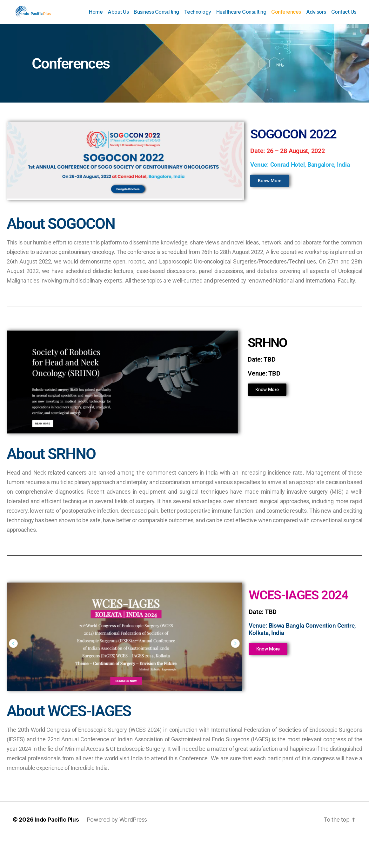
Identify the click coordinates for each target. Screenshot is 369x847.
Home (96, 17)
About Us (118, 17)
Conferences (286, 17)
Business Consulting (156, 17)
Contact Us (343, 17)
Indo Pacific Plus (57, 829)
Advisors (316, 17)
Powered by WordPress (117, 829)
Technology (197, 17)
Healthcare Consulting (241, 17)
